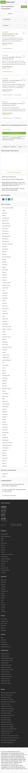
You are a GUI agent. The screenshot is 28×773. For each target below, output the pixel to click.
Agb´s (2, 637)
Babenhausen (9, 220)
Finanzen (3, 584)
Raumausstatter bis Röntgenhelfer (9, 728)
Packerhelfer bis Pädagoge (7, 726)
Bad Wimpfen (9, 249)
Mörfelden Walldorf (9, 388)
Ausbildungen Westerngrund (9, 495)
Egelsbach (9, 274)
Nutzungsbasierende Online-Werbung (9, 764)
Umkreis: (10, 13)
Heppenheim (9, 324)
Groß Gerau (9, 305)
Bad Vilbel (9, 246)
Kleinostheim (9, 344)
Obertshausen (9, 406)
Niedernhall (9, 401)
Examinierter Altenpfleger (20, 71)
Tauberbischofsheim (9, 445)
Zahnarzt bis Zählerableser (7, 742)
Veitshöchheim (9, 447)
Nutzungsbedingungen (13, 136)
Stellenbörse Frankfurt (6, 667)
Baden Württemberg (5, 536)
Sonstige (3, 607)
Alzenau (9, 215)
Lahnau (9, 352)
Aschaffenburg (9, 218)
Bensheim (9, 251)
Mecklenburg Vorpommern (7, 554)
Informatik (3, 589)
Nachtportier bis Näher (6, 722)
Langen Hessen (9, 355)
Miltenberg (9, 380)
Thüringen (3, 572)
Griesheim (9, 303)
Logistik (2, 593)
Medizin (21, 146)
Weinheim (9, 455)
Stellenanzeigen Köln (6, 674)
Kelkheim (9, 339)
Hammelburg (9, 313)
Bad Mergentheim (9, 236)
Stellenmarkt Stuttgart (6, 683)
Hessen (2, 552)
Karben (9, 331)
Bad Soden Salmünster (9, 244)
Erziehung (3, 582)
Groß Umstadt (9, 308)
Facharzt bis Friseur (5, 704)
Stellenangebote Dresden (7, 660)
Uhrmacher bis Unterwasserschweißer (9, 735)
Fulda (9, 290)
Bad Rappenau (9, 241)
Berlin (2, 540)
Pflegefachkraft (18, 118)
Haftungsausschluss (5, 646)
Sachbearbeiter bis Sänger (7, 731)
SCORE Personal (6, 68)
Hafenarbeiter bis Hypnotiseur (8, 708)
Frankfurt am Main (9, 282)
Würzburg (9, 466)
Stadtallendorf (9, 440)
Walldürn (9, 453)
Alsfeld (9, 210)
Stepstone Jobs (4, 621)
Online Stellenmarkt (5, 503)
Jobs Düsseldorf (4, 662)
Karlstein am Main (9, 336)
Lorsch (9, 367)
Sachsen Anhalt (4, 568)
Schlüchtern (9, 429)
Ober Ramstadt (9, 404)
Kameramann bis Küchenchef (7, 715)
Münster (9, 391)
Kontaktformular (4, 644)
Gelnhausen (9, 293)
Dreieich (9, 272)
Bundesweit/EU (4, 534)
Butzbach (9, 259)
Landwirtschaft (4, 591)
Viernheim (9, 450)
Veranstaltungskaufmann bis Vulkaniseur (10, 737)
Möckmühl (9, 385)
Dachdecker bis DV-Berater (7, 699)
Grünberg (9, 311)
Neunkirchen (9, 396)
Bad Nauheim (9, 238)
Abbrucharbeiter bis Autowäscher (8, 692)
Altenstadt (9, 213)
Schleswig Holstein (5, 570)
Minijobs (3, 628)
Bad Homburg (9, 231)
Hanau (9, 316)
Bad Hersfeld (9, 228)
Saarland (3, 563)
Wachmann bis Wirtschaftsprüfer (8, 740)
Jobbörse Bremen (5, 656)
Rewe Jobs (3, 625)
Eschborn (9, 280)
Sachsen (3, 565)
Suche (24, 6)
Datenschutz (4, 642)
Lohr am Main (9, 365)
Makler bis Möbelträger (6, 719)
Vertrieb (2, 609)
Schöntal (9, 435)
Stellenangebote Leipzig (6, 676)
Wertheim (9, 460)
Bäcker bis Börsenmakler (6, 695)
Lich (9, 362)
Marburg (9, 373)
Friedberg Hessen (9, 285)
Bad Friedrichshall (9, 225)
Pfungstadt (9, 414)
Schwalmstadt (9, 432)
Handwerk (3, 586)
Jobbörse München (5, 678)
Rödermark (9, 424)
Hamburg (3, 547)
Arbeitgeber (3, 630)
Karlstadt (9, 334)
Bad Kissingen (9, 233)
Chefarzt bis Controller (6, 697)
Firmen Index (4, 619)
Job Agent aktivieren (14, 133)
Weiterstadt (9, 458)
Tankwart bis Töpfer (5, 733)
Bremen (3, 545)
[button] (3, 199)
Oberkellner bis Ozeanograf (7, 724)
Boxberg (9, 254)
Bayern (2, 538)
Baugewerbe (14, 146)
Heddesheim (9, 318)
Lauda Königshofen (9, 360)
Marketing (3, 595)
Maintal (9, 370)
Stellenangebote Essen (6, 665)
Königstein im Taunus (9, 347)
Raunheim (9, 416)
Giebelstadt (9, 298)
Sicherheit (3, 604)
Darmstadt (9, 264)
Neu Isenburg (9, 393)
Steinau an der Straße (9, 442)
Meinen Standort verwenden (14, 172)
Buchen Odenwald (9, 256)
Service (2, 602)
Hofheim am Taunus (9, 329)
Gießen (9, 300)
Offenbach (9, 411)
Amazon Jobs (4, 623)
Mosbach (9, 383)
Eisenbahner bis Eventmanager (8, 701)
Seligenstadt (9, 437)
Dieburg (9, 267)
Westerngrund (5, 146)
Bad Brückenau (9, 223)
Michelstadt (9, 378)
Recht (2, 600)
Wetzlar (9, 463)
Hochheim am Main (9, 326)
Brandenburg (4, 543)
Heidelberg (9, 321)
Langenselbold (9, 357)
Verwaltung (3, 611)
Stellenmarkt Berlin (5, 653)
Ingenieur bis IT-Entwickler (7, 710)
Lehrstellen (3, 512)
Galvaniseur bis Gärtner (6, 706)
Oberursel (9, 409)
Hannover (3, 549)
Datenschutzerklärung (6, 137)
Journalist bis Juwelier (6, 713)
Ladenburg (9, 349)
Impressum (3, 640)
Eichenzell (9, 277)
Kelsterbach (9, 342)
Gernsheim (9, 295)
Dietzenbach (9, 269)
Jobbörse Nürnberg (5, 680)
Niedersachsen (4, 556)
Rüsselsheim (9, 427)
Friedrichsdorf (9, 287)
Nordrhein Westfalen (5, 559)
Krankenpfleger (18, 94)
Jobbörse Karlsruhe (5, 671)
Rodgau (9, 419)
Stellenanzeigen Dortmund (7, 658)
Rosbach (9, 422)
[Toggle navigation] (26, 2)
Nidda (9, 398)
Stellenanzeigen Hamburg (7, 669)
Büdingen (9, 262)
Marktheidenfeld (9, 375)
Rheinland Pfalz (4, 561)
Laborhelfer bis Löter (5, 717)
